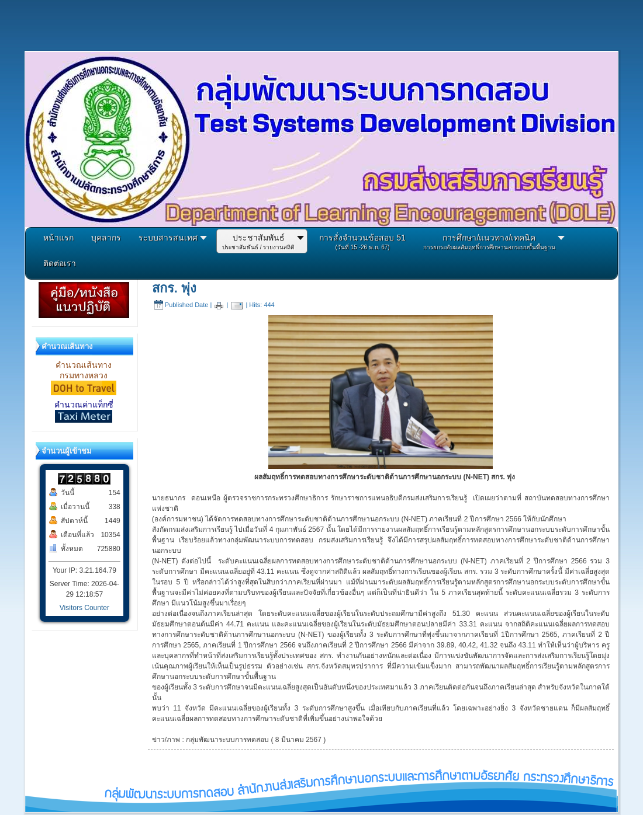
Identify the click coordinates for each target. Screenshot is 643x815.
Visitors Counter (84, 608)
